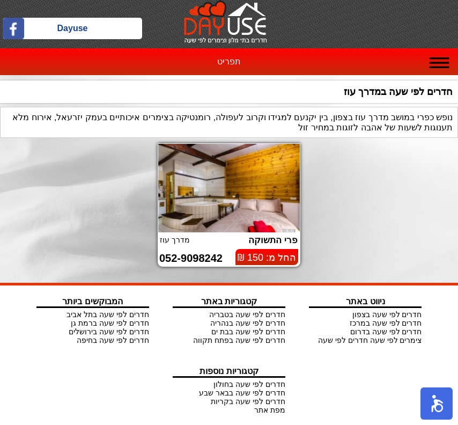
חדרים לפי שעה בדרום (386, 331)
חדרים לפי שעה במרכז (386, 323)
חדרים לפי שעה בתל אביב (108, 314)
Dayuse (72, 28)
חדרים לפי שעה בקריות (248, 401)
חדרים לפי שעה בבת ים (248, 331)
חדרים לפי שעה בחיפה (113, 340)
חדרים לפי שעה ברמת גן (110, 323)
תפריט (229, 61)
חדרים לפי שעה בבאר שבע (242, 393)
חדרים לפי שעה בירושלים (109, 331)
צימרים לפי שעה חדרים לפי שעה (370, 340)
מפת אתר (269, 410)
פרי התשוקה (273, 240)
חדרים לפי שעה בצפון (387, 314)
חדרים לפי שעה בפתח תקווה (239, 340)
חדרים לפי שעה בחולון (249, 384)
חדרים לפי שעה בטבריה (247, 314)
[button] (436, 403)
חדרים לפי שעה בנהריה (247, 323)
